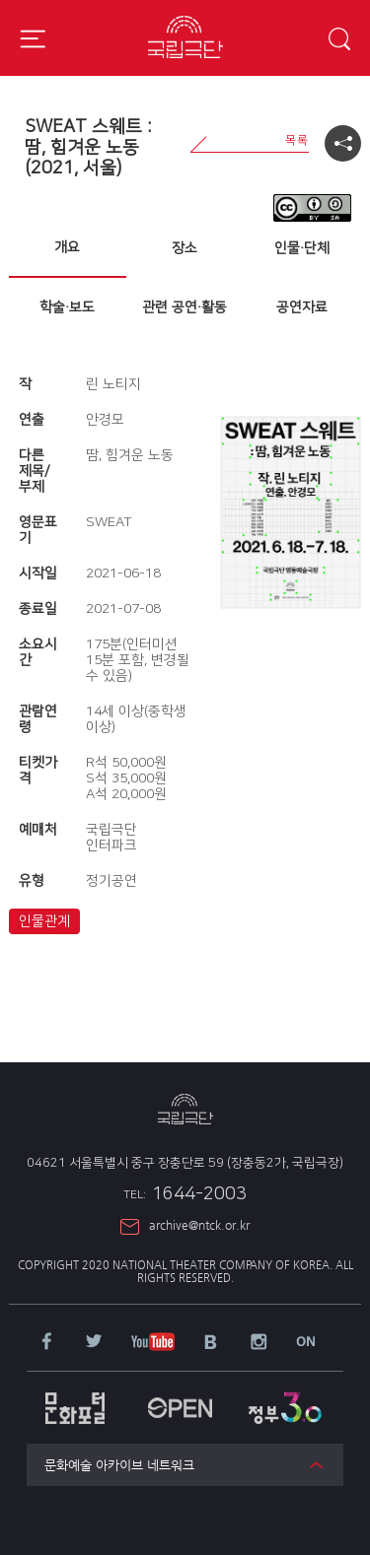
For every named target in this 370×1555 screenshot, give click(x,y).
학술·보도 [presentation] (67, 307)
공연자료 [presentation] (302, 307)
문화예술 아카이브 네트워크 (119, 1464)
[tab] (67, 248)
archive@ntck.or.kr (199, 1225)
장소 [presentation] (184, 248)
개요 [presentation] (67, 247)
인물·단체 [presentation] (302, 248)
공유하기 (343, 143)
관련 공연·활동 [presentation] (184, 307)
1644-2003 (185, 1194)
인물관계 (44, 921)
